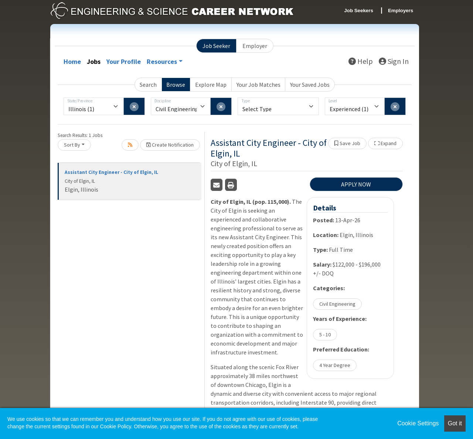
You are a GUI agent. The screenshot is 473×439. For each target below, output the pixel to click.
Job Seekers (358, 10)
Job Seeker (216, 45)
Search (148, 84)
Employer (254, 45)
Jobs (94, 61)
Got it (455, 423)
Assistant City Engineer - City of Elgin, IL (111, 172)
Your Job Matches (258, 84)
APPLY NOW (356, 184)
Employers (400, 10)
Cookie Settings (418, 423)
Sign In (394, 61)
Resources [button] (162, 61)
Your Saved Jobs (310, 84)
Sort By (72, 144)
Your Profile (123, 61)
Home (72, 61)
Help (360, 61)
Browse (175, 84)
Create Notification (170, 144)
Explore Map (211, 84)
